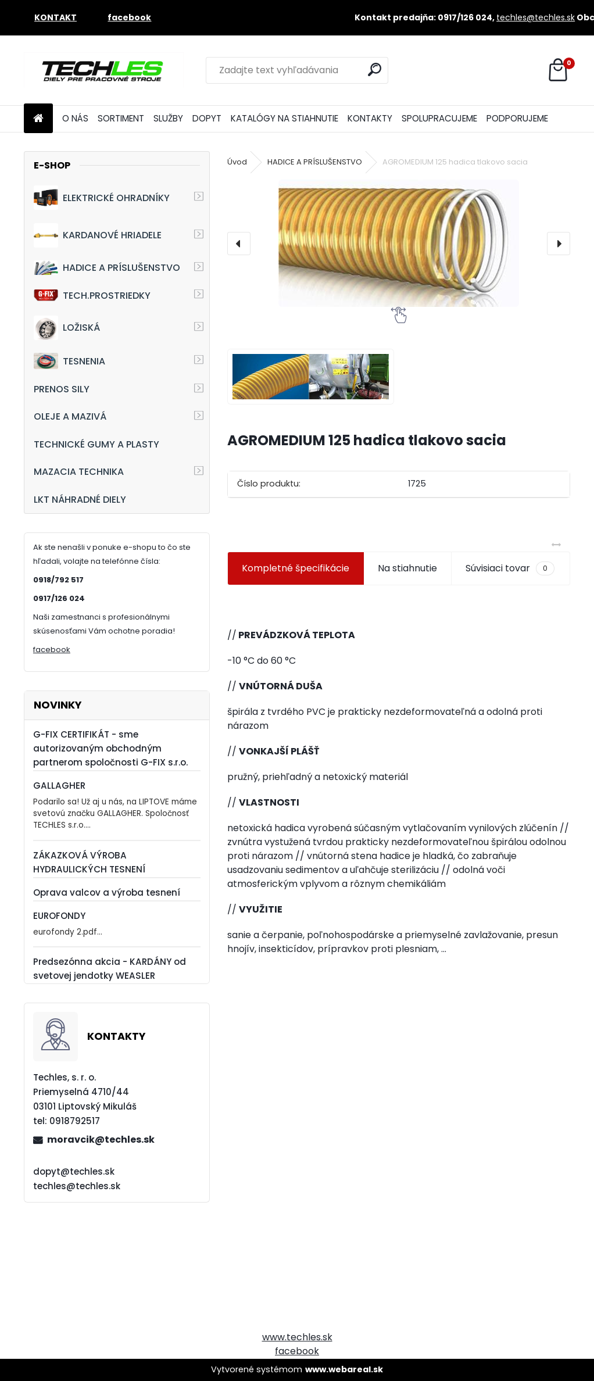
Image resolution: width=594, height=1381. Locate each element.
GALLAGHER (59, 785)
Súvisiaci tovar (510, 568)
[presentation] (239, 243)
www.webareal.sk (344, 1369)
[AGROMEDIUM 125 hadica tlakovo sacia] (399, 243)
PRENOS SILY (62, 389)
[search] (374, 69)
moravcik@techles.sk (101, 1139)
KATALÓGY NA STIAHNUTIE (284, 118)
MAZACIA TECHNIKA (79, 471)
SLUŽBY (168, 118)
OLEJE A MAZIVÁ (70, 416)
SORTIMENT (121, 118)
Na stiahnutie (407, 568)
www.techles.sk (297, 1337)
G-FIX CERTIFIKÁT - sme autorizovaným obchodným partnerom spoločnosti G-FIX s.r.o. (110, 748)
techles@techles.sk (535, 17)
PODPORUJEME (517, 118)
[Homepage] (38, 119)
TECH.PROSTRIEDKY (92, 295)
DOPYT (206, 118)
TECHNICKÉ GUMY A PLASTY (96, 444)
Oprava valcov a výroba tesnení (106, 892)
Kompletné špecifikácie (295, 568)
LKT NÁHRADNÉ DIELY (80, 499)
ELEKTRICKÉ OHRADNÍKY (102, 197)
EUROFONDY (59, 916)
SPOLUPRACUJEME (439, 118)
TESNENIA (69, 360)
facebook (51, 649)
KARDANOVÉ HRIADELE (98, 235)
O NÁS (75, 118)
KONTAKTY (370, 118)
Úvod (237, 161)
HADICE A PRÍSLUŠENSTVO (107, 267)
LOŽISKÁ (67, 328)
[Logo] (104, 70)
